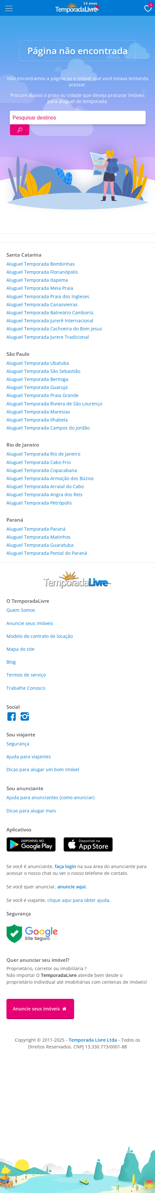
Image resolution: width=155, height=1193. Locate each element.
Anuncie (29, 623)
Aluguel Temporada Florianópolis (42, 272)
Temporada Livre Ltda (93, 1040)
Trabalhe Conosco (25, 688)
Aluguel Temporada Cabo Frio (38, 462)
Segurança (17, 744)
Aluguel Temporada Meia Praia (39, 288)
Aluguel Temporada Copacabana (41, 470)
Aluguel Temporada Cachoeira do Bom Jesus (54, 329)
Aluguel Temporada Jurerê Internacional (49, 320)
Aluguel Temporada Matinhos (38, 537)
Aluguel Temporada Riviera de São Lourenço (54, 404)
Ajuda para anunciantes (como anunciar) (50, 797)
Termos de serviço (26, 675)
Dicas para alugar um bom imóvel (42, 769)
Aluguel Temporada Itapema (37, 280)
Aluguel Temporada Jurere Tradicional (47, 337)
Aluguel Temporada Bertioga (37, 379)
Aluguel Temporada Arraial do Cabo (45, 486)
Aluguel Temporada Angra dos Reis (44, 494)
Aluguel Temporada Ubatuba (37, 363)
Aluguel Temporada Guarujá (37, 387)
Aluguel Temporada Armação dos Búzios (50, 478)
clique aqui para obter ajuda (78, 900)
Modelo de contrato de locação (39, 636)
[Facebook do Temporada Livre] (13, 718)
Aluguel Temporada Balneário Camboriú (49, 312)
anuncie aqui (71, 887)
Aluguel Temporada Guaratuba (39, 545)
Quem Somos (20, 610)
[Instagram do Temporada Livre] (26, 718)
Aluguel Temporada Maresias (38, 412)
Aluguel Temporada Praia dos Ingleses (47, 296)
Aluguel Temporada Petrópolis (39, 503)
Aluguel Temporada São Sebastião (43, 371)
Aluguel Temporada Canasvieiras (42, 304)
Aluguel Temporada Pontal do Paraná (46, 553)
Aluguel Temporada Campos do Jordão (48, 428)
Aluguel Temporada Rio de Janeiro (43, 454)
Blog (11, 662)
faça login (65, 866)
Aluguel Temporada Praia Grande (42, 395)
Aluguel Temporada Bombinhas (40, 264)
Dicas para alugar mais (31, 811)
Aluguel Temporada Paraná (35, 529)
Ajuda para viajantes (28, 756)
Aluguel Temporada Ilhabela (37, 420)
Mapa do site (20, 649)
